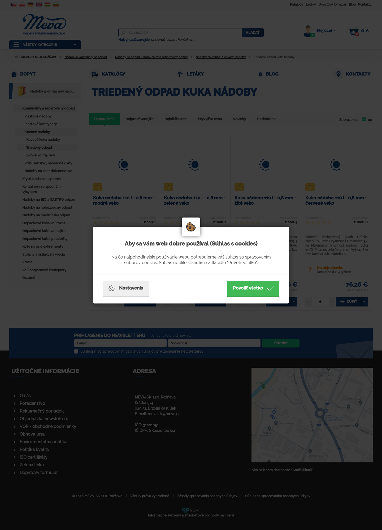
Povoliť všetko (253, 288)
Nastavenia (125, 288)
